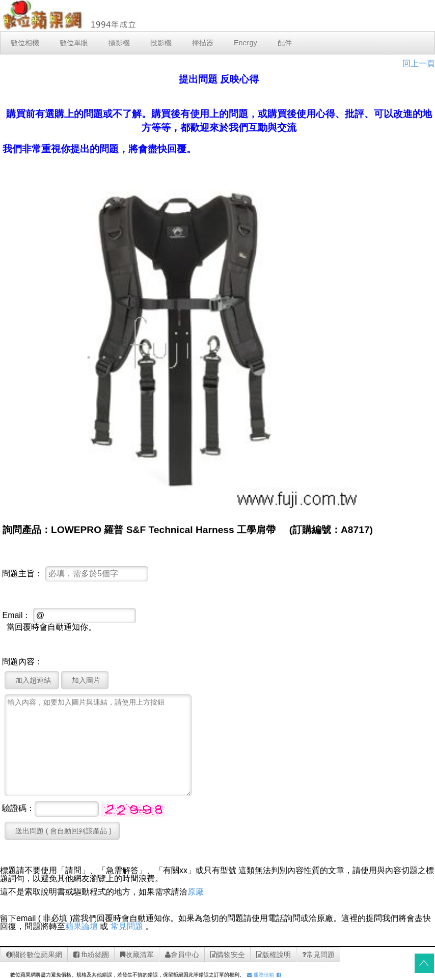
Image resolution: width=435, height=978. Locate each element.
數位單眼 (74, 43)
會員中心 (182, 955)
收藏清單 (137, 955)
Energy (245, 43)
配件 (285, 43)
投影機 (161, 43)
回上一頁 (418, 63)
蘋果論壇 (81, 926)
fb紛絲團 (91, 955)
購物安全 (227, 955)
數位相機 (25, 43)
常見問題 (127, 926)
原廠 (195, 891)
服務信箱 (260, 974)
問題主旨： (22, 574)
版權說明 (273, 955)
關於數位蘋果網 (34, 955)
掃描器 (202, 43)
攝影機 (119, 43)
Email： (16, 615)
